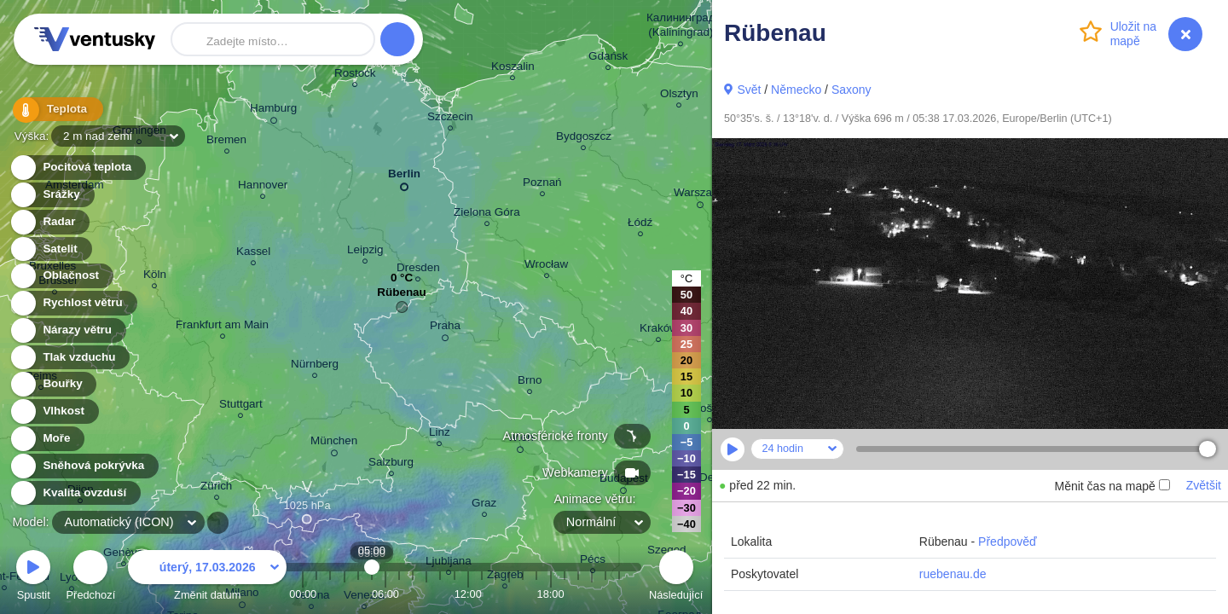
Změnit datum (207, 577)
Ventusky (92, 39)
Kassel (253, 254)
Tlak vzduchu (69, 357)
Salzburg (391, 464)
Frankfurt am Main (222, 327)
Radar (49, 222)
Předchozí (91, 577)
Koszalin (513, 69)
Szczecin (450, 119)
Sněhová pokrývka (83, 466)
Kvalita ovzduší (74, 493)
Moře (47, 438)
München (333, 443)
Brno (530, 382)
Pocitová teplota (77, 167)
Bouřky (53, 384)
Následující (676, 577)
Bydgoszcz (583, 139)
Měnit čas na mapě (1111, 486)
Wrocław (546, 266)
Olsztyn (679, 96)
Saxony (851, 89)
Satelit (50, 249)
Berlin (404, 177)
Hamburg (273, 110)
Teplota (53, 110)
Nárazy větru (67, 330)
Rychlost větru (73, 303)
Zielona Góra (487, 214)
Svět (749, 89)
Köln (154, 277)
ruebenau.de (953, 574)
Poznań (542, 185)
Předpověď (1007, 541)
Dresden (418, 270)
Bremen (226, 142)
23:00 (619, 594)
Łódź (640, 225)
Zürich (216, 488)
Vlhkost (53, 411)
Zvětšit (1203, 485)
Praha (445, 328)
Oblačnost (61, 276)
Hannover (262, 187)
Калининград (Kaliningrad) (680, 27)
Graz (484, 505)
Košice (709, 411)
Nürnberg (315, 366)
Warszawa (700, 195)
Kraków (659, 330)
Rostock (355, 75)
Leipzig (365, 252)
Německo (796, 89)
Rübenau (401, 296)
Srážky (51, 194)
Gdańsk (608, 58)
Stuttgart (241, 406)
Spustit (33, 577)
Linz (439, 434)
